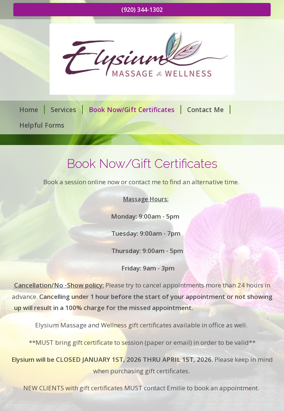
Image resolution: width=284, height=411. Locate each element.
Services (67, 109)
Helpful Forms (41, 125)
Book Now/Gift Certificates (135, 109)
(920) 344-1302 (142, 10)
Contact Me (208, 109)
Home (32, 109)
